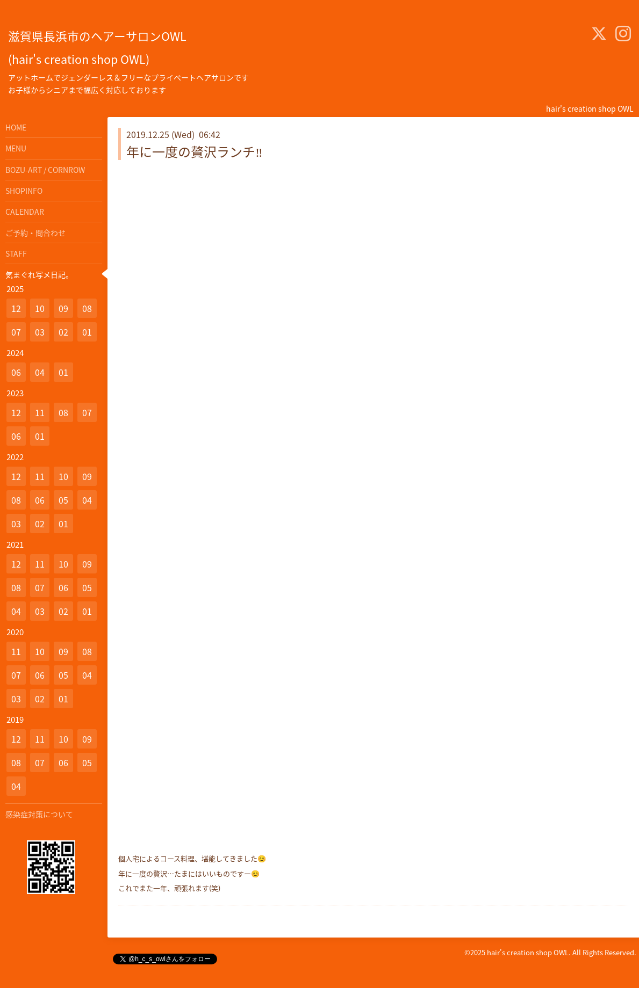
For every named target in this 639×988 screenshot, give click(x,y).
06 (16, 372)
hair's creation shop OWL (528, 952)
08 (87, 308)
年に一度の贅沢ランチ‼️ (194, 151)
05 (63, 499)
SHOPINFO (23, 190)
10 (40, 308)
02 (63, 331)
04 (40, 372)
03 (40, 331)
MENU (15, 148)
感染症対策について (39, 814)
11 (40, 412)
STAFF (16, 253)
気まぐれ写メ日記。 (39, 274)
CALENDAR (24, 211)
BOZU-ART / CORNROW (45, 169)
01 (87, 331)
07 (16, 331)
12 (16, 308)
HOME (15, 127)
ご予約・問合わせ (35, 232)
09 (63, 308)
